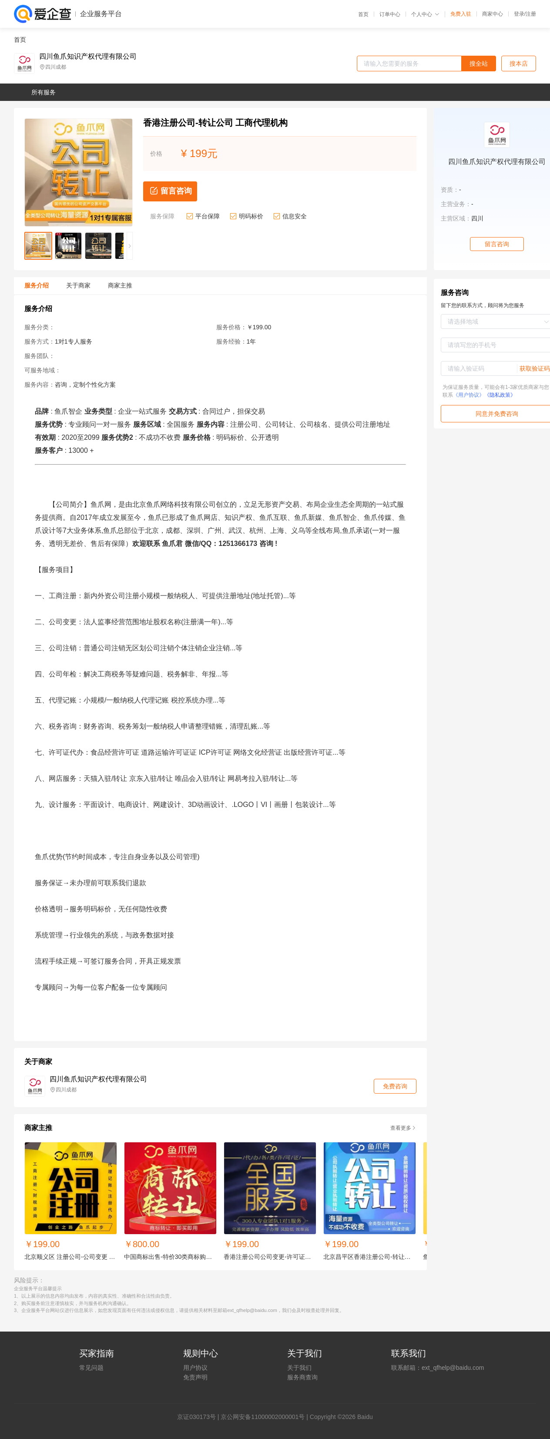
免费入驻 (460, 14)
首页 (363, 14)
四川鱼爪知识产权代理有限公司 (88, 56)
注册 (531, 14)
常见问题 (91, 1367)
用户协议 (195, 1367)
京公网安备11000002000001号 (263, 1416)
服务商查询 (302, 1377)
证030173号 (199, 1416)
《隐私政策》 (500, 395)
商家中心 (492, 14)
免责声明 (195, 1377)
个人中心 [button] (425, 14)
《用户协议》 (468, 395)
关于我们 (299, 1367)
